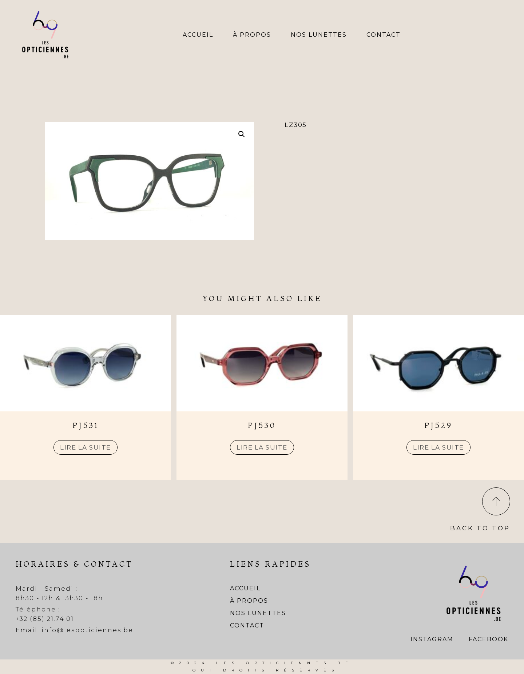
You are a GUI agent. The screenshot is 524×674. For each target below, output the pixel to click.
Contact (383, 34)
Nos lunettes (319, 34)
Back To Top (480, 528)
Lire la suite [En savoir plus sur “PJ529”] (438, 447)
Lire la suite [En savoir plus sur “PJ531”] (85, 447)
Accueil (198, 34)
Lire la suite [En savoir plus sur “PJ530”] (262, 447)
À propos (252, 34)
